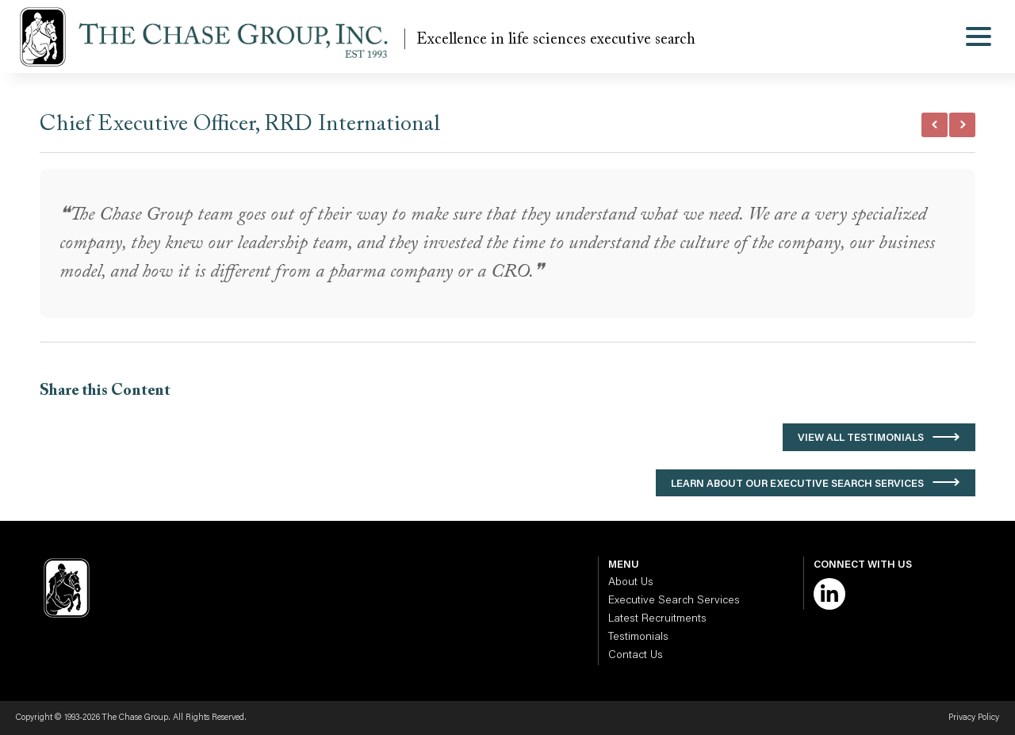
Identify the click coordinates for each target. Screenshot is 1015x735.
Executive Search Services (674, 601)
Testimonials (638, 637)
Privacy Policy (973, 718)
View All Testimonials (861, 438)
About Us (630, 582)
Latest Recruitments (657, 619)
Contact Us (635, 655)
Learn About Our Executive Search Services (797, 484)
